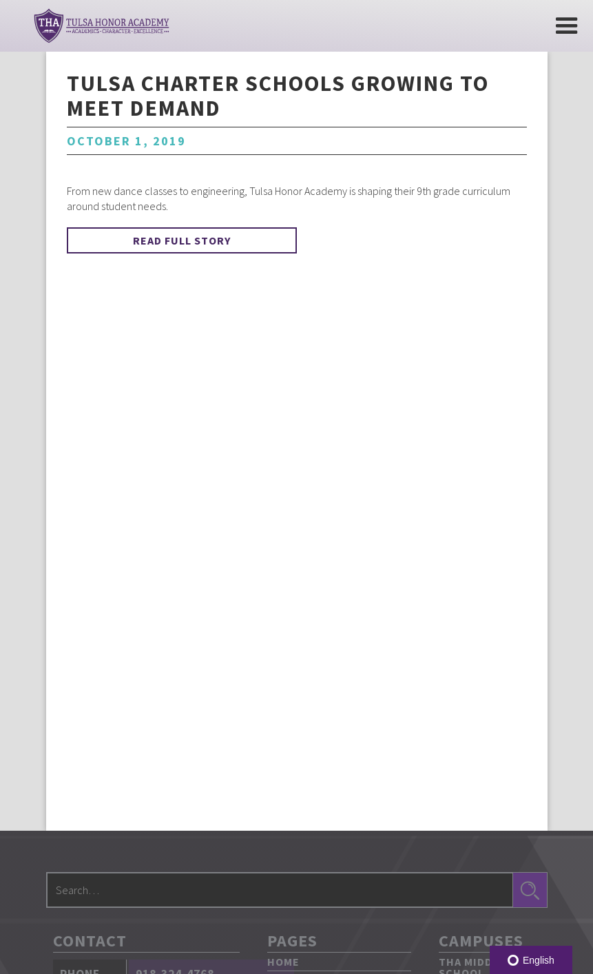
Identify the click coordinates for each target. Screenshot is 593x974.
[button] (567, 26)
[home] (102, 26)
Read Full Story (182, 240)
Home (283, 961)
